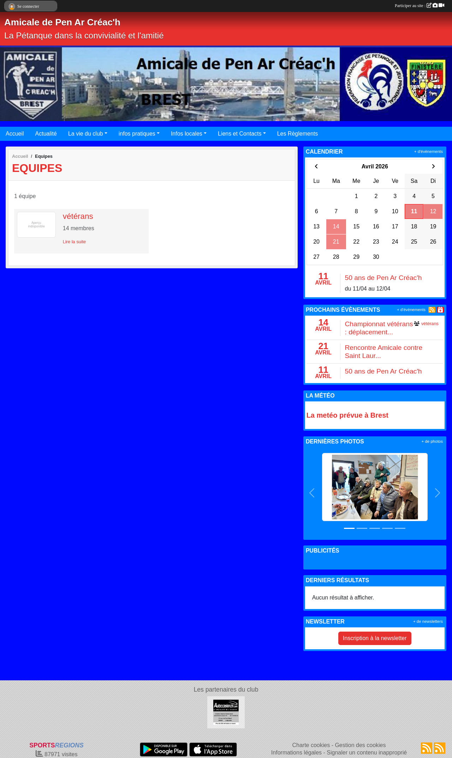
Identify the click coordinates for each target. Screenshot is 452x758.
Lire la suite (74, 241)
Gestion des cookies (360, 745)
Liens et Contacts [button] (240, 134)
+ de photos (432, 441)
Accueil (15, 134)
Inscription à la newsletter (375, 638)
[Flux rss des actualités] (426, 748)
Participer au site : (419, 5)
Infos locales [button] (186, 134)
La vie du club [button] (85, 134)
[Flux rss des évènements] (439, 748)
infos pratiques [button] (137, 134)
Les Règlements (297, 134)
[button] (312, 492)
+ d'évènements (428, 151)
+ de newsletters (428, 621)
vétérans (78, 216)
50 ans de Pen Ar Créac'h (383, 277)
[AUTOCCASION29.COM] (226, 712)
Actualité (46, 134)
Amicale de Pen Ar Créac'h (62, 22)
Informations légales (296, 753)
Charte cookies (311, 745)
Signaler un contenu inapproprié (367, 753)
